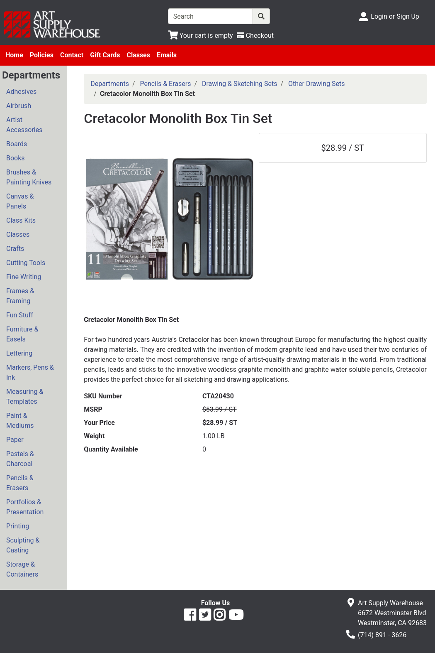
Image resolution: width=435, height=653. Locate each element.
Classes (138, 55)
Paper (15, 440)
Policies (41, 55)
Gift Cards (105, 55)
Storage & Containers (22, 569)
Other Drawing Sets (316, 84)
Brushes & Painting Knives (28, 177)
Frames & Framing (20, 296)
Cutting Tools (25, 263)
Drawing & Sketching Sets (239, 84)
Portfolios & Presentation (25, 507)
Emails (167, 55)
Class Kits (21, 220)
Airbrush (18, 106)
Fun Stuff (19, 315)
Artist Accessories (24, 125)
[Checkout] (255, 35)
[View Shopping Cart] (200, 35)
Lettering (19, 353)
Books (15, 158)
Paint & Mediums (20, 421)
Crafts (15, 249)
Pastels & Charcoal (20, 459)
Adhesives (21, 92)
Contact (71, 55)
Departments (109, 84)
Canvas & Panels (20, 201)
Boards (16, 144)
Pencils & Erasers (20, 483)
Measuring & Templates (24, 396)
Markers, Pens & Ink (30, 372)
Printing (17, 526)
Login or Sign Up (395, 16)
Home (14, 55)
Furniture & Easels (22, 334)
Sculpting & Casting (22, 545)
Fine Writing (23, 277)
